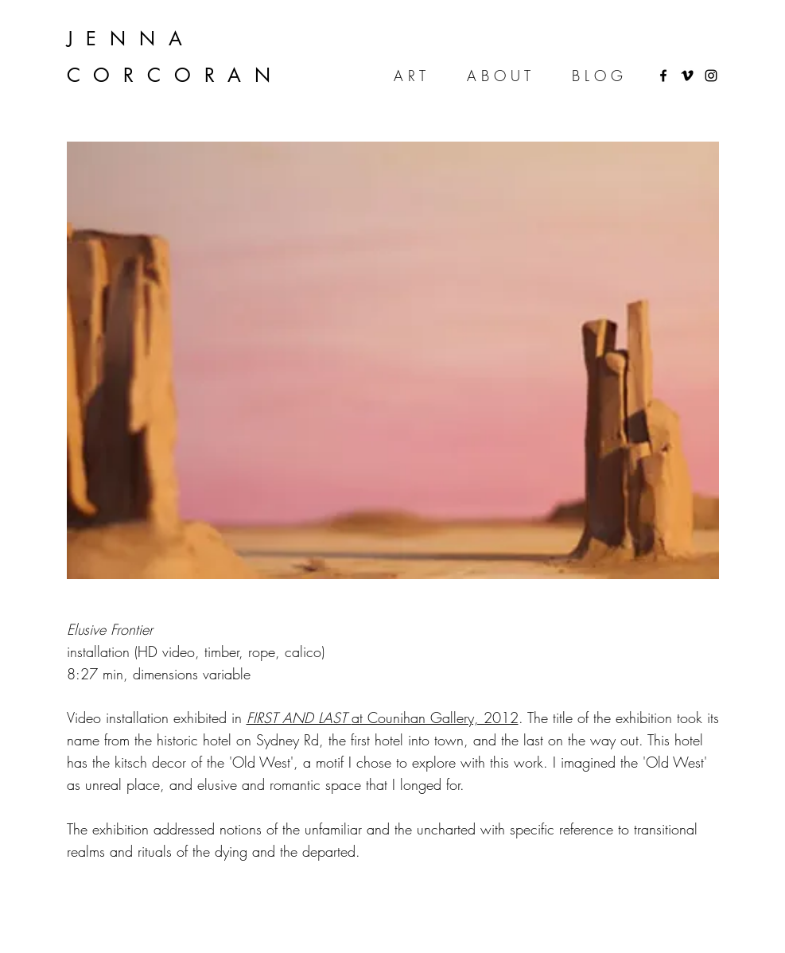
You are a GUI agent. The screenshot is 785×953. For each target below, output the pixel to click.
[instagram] (711, 76)
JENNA (131, 38)
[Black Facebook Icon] (663, 76)
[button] (393, 360)
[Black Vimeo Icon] (687, 76)
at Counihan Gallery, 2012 (383, 717)
